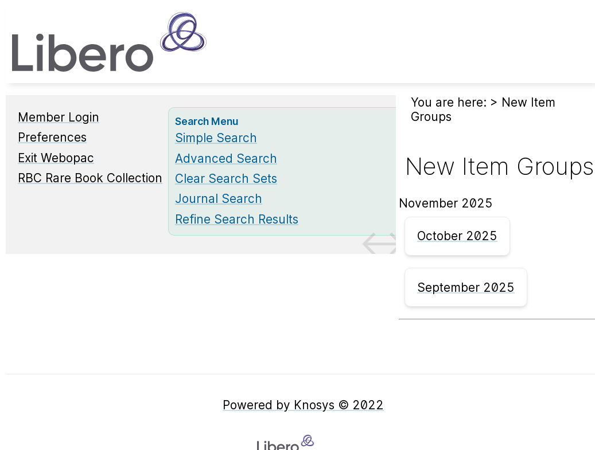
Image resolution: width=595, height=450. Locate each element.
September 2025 (466, 287)
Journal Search (218, 198)
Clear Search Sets (226, 178)
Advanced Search (226, 158)
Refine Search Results (236, 219)
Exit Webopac (56, 158)
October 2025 (457, 236)
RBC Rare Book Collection (90, 178)
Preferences (52, 137)
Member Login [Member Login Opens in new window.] (58, 117)
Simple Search (216, 138)
